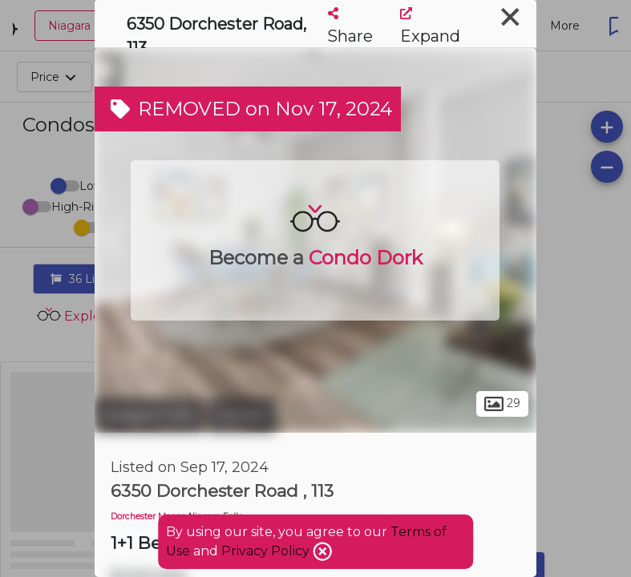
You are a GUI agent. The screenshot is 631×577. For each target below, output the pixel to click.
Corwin (241, 415)
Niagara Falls (149, 415)
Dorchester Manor (147, 516)
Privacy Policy (267, 551)
